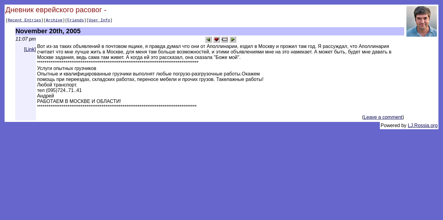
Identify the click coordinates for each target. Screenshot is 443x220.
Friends (75, 21)
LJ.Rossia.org (423, 126)
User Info (99, 21)
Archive (54, 21)
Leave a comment (383, 118)
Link (30, 50)
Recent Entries (24, 21)
